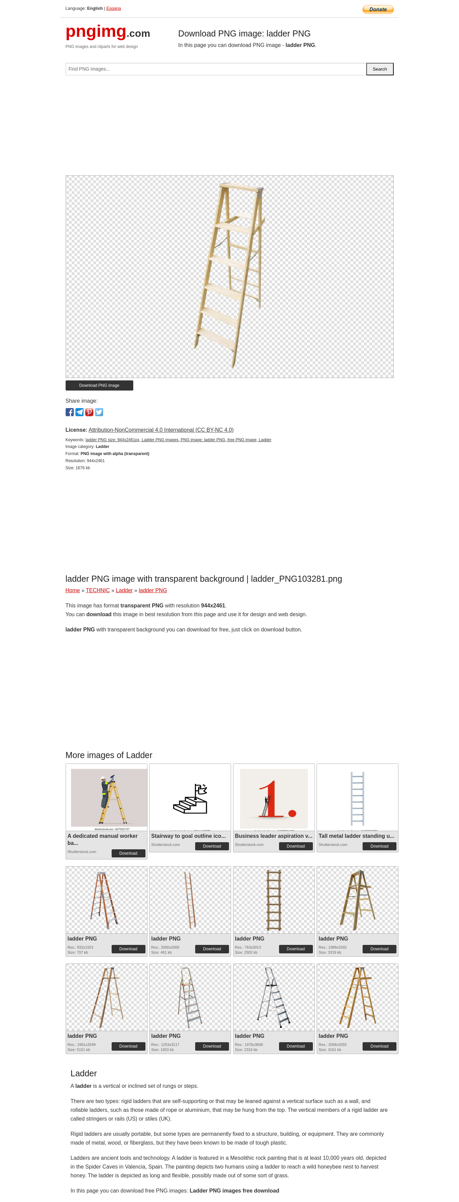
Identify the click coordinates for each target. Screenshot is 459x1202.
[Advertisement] (230, 128)
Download (128, 853)
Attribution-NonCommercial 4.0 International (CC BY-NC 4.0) (161, 430)
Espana (113, 8)
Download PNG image (99, 385)
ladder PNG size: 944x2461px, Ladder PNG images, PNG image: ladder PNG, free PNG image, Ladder (179, 439)
